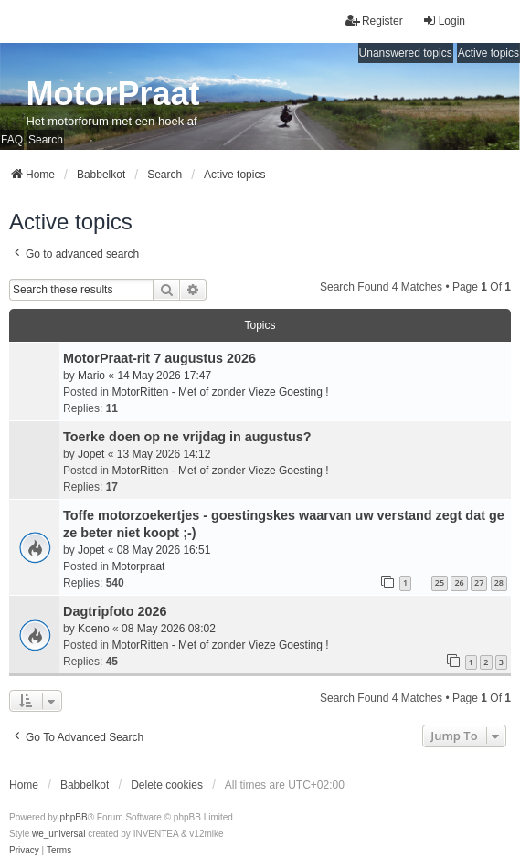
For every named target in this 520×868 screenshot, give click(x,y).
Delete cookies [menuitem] (167, 784)
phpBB (74, 817)
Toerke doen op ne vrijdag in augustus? (187, 436)
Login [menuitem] (443, 20)
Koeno (94, 628)
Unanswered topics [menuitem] (405, 53)
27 (478, 582)
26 (458, 582)
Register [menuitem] (374, 20)
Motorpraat (137, 566)
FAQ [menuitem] (12, 139)
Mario (91, 375)
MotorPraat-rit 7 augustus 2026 (159, 358)
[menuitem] (24, 850)
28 (499, 582)
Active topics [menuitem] (488, 53)
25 (439, 582)
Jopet (91, 454)
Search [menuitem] (45, 139)
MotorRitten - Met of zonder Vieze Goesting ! (219, 392)
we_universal (58, 834)
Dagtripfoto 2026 (115, 611)
